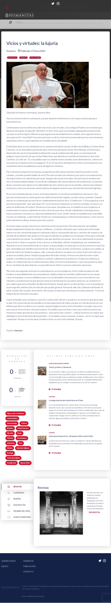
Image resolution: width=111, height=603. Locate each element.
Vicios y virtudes (35, 57)
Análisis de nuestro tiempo (59, 363)
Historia (10, 438)
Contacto (28, 572)
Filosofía (10, 433)
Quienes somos (8, 561)
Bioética (10, 428)
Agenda (52, 432)
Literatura (11, 443)
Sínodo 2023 (25, 463)
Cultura (24, 423)
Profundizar (56, 389)
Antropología (12, 423)
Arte (20, 443)
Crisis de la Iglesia (13, 458)
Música (9, 448)
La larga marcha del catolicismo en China (66, 400)
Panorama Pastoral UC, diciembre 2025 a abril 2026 (71, 436)
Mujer (19, 433)
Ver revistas (95, 512)
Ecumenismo (22, 438)
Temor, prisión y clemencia (60, 367)
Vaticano (18, 330)
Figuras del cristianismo (15, 413)
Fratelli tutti (11, 463)
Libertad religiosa (23, 448)
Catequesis (23, 57)
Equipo (4, 567)
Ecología (10, 453)
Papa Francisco (12, 57)
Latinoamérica (12, 418)
